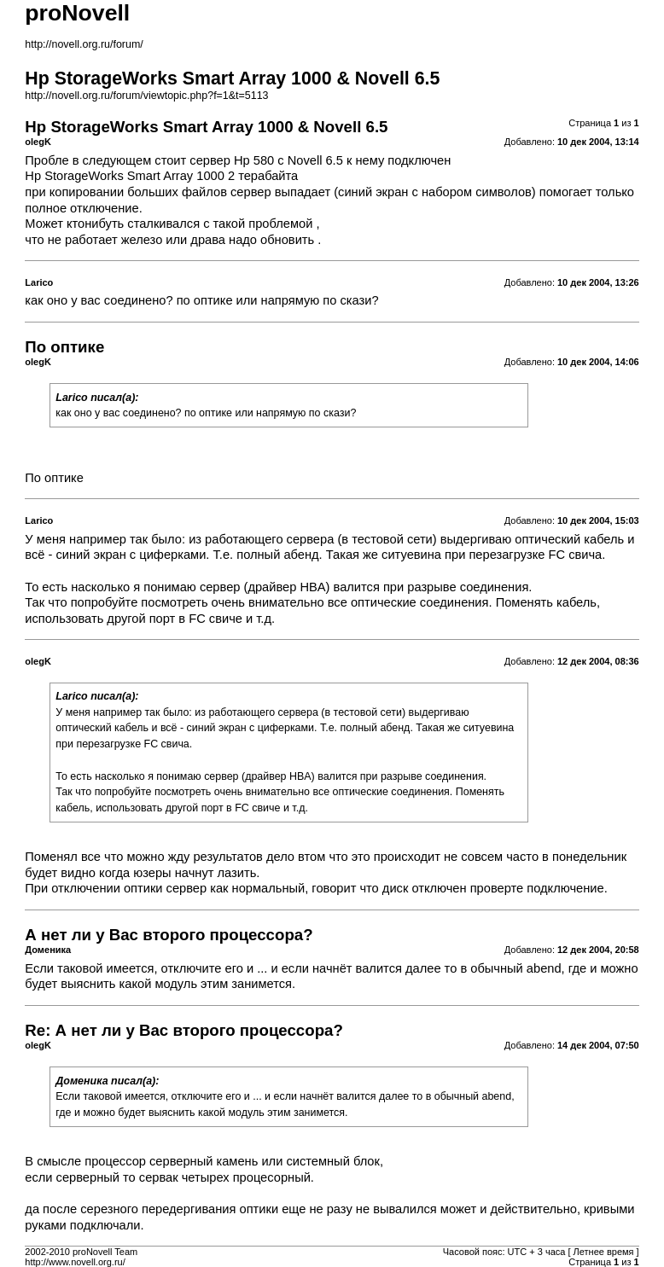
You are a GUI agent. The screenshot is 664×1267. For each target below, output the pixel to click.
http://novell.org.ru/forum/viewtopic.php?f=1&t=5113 (146, 96)
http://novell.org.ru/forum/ (84, 44)
